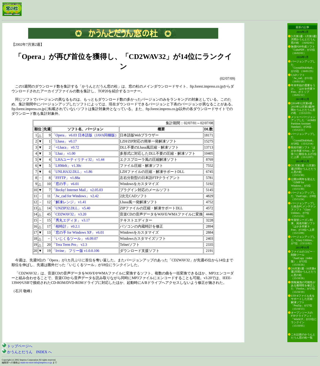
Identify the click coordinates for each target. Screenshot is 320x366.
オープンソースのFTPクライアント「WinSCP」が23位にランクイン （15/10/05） (304, 319)
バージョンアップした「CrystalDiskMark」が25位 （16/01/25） (303, 66)
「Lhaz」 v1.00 (63, 153)
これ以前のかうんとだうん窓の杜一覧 (303, 336)
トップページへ (17, 346)
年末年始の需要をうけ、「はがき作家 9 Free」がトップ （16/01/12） (303, 90)
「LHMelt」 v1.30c (67, 165)
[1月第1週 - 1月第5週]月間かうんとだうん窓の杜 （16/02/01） (304, 39)
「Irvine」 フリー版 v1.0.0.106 (75, 251)
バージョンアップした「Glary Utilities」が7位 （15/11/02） (303, 240)
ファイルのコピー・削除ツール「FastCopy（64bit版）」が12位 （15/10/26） (303, 258)
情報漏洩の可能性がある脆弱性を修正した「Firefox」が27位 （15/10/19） (303, 287)
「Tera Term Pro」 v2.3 (69, 244)
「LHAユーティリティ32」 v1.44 (78, 159)
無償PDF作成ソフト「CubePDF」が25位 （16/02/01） (303, 50)
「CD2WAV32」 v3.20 (69, 214)
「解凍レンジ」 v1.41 (69, 202)
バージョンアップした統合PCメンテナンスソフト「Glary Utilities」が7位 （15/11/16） (303, 210)
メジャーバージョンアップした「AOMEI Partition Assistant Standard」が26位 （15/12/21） (303, 123)
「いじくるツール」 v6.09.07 (75, 238)
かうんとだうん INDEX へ (27, 352)
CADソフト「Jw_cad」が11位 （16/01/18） (302, 78)
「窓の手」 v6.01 (65, 184)
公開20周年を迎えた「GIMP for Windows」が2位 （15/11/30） (303, 184)
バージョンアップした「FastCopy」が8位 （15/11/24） (303, 196)
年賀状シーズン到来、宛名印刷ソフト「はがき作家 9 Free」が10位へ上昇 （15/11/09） (303, 226)
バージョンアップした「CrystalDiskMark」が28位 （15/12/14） (303, 138)
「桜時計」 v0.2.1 (66, 226)
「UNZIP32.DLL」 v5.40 (71, 208)
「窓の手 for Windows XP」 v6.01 (78, 232)
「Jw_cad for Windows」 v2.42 (75, 196)
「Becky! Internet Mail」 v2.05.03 (77, 190)
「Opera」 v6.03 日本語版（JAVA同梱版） (85, 135)
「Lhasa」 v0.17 (64, 141)
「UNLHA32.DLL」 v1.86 (72, 172)
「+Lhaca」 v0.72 (65, 147)
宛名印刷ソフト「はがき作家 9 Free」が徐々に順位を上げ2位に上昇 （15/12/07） (304, 152)
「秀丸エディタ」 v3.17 (71, 220)
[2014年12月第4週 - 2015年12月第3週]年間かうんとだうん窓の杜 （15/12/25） (303, 108)
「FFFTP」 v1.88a (66, 178)
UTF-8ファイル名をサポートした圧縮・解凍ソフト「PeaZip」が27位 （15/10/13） (303, 302)
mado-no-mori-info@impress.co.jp (36, 362)
